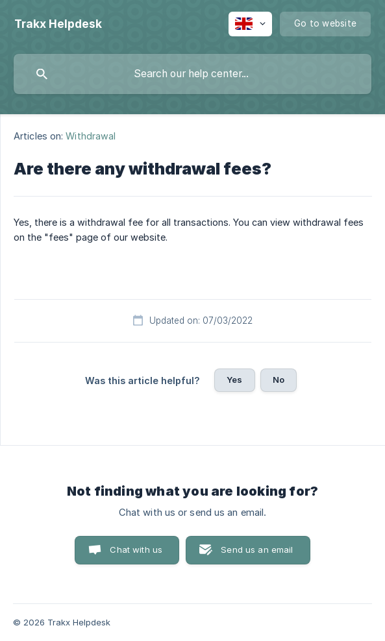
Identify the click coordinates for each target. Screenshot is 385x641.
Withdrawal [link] (91, 135)
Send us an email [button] (257, 549)
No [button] (278, 379)
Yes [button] (234, 379)
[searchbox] (192, 74)
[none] (58, 24)
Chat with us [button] (136, 549)
